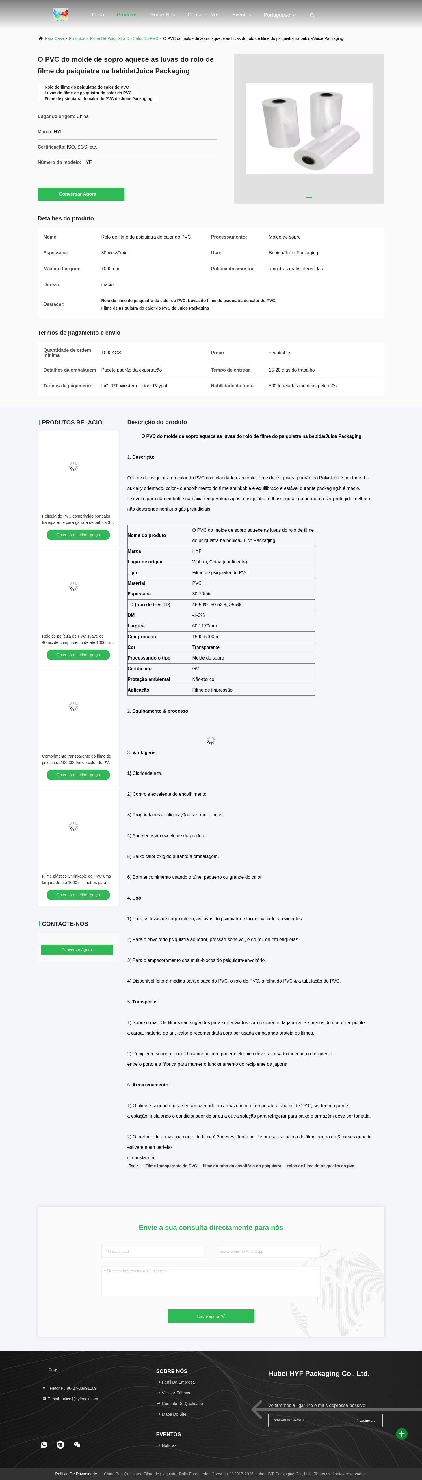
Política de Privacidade (76, 1474)
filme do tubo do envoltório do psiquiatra (242, 1166)
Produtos (127, 15)
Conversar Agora (81, 194)
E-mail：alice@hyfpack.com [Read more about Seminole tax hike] (70, 1399)
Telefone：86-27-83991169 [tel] (69, 1388)
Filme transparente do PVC (171, 1166)
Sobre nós (162, 15)
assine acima (366, 1420)
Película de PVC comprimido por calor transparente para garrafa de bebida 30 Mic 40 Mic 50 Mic (77, 522)
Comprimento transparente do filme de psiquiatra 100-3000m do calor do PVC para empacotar (77, 762)
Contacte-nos (204, 15)
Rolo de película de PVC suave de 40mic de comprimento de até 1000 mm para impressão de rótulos (78, 642)
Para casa (54, 38)
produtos (77, 38)
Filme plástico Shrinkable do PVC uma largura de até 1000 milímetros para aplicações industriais (76, 882)
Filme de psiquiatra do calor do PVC (124, 38)
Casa (98, 15)
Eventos (241, 15)
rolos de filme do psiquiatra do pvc (320, 1166)
